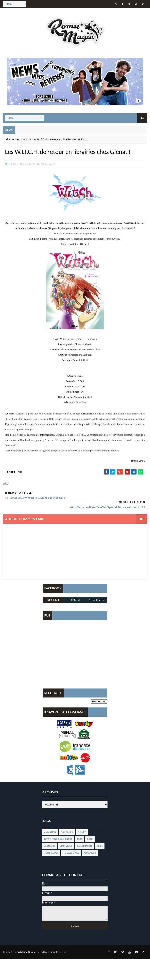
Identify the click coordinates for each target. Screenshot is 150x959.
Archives (96, 600)
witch (26, 139)
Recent (53, 600)
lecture (15, 139)
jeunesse (49, 846)
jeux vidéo (66, 846)
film (79, 839)
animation (50, 832)
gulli (90, 839)
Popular (75, 600)
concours (67, 832)
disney (82, 832)
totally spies (71, 853)
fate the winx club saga (58, 839)
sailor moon (84, 846)
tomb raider (51, 853)
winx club (90, 853)
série (100, 846)
